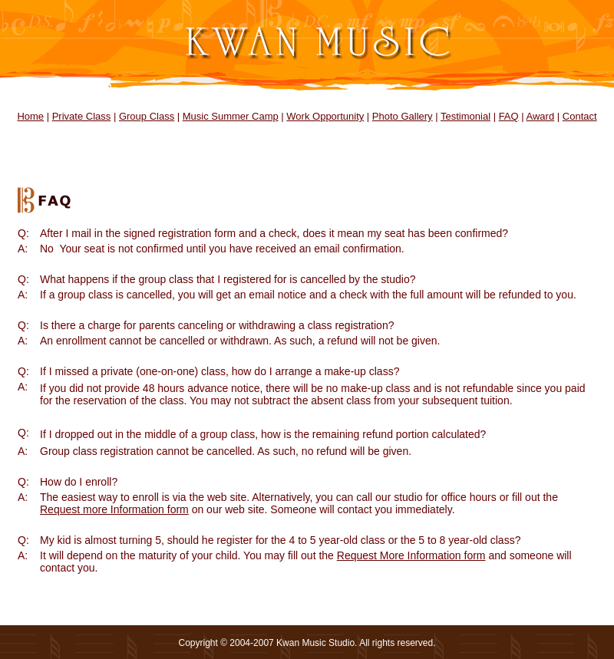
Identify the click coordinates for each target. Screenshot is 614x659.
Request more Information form (114, 509)
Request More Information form (411, 555)
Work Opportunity (325, 116)
